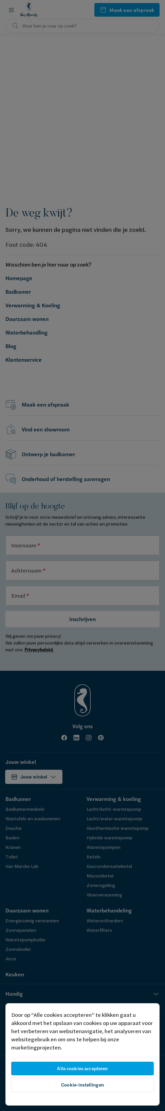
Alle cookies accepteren (82, 1068)
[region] (82, 1054)
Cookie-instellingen (82, 1084)
